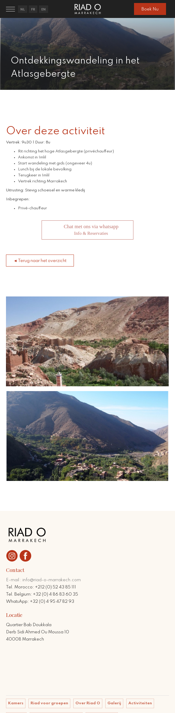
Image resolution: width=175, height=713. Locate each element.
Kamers (15, 703)
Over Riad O (87, 703)
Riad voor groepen (49, 703)
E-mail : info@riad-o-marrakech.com (43, 580)
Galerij (114, 703)
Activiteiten (140, 703)
